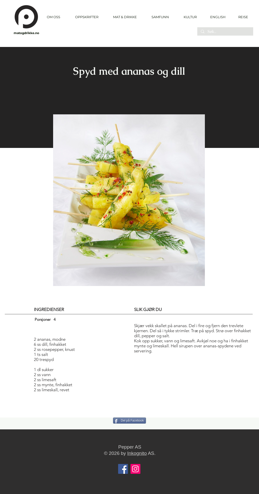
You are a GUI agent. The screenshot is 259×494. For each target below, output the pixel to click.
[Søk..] (225, 31)
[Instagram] (135, 469)
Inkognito (137, 453)
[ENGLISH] (218, 17)
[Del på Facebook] (129, 421)
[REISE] (241, 17)
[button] (87, 17)
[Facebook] (123, 469)
